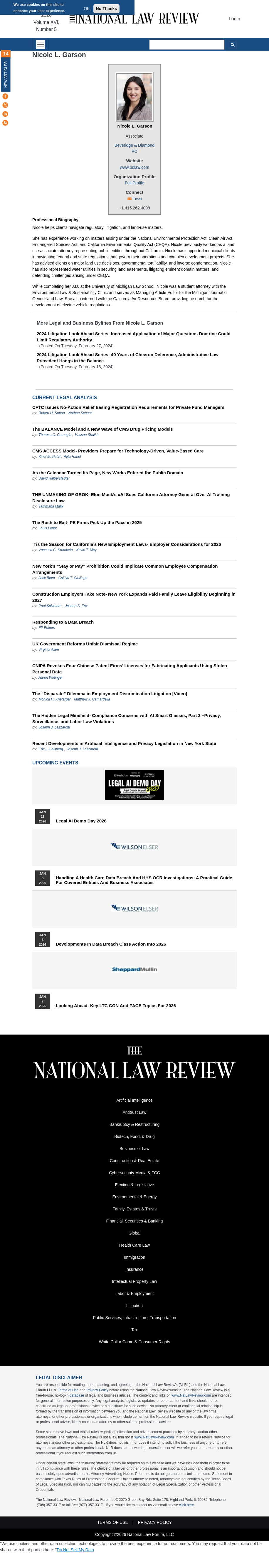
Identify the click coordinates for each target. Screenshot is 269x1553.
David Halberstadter (54, 478)
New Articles (6, 74)
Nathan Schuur (80, 413)
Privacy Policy (97, 1390)
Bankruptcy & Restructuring (134, 1124)
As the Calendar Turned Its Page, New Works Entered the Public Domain (107, 472)
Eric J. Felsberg (50, 749)
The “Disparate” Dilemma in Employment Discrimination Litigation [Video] (109, 693)
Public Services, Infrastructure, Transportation (134, 1317)
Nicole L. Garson (134, 125)
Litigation (134, 1305)
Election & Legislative (134, 1184)
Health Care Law (134, 1245)
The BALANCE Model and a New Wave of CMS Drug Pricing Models (102, 429)
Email (137, 199)
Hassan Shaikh (87, 435)
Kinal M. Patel (49, 457)
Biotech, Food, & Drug (134, 1136)
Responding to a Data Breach (63, 621)
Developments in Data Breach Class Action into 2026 (111, 944)
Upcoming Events (55, 762)
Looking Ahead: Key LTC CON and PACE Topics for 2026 (116, 1005)
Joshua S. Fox (76, 606)
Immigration (134, 1257)
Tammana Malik (50, 506)
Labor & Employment (134, 1293)
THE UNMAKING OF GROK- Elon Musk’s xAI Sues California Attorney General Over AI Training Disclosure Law (131, 497)
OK (87, 8)
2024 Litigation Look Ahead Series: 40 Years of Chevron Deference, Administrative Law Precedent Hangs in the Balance (127, 357)
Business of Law (134, 1148)
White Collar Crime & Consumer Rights (134, 1341)
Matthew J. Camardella (92, 699)
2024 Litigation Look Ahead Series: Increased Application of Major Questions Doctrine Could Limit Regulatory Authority (134, 336)
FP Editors (46, 628)
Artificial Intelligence (134, 1100)
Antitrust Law (135, 1112)
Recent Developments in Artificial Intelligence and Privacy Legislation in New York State (124, 743)
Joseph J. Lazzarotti (54, 727)
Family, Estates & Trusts (134, 1209)
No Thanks (106, 8)
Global (134, 1233)
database (77, 1395)
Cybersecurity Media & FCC (134, 1172)
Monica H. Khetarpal (54, 699)
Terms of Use (68, 1390)
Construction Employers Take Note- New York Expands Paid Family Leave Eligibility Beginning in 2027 (134, 597)
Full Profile (134, 183)
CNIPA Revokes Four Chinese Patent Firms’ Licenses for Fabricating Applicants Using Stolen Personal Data (129, 668)
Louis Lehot (47, 528)
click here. (187, 1505)
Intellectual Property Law (134, 1281)
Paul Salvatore (49, 606)
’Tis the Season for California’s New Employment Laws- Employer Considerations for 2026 (126, 544)
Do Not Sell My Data (75, 1549)
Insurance (134, 1269)
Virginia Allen (48, 649)
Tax (134, 1329)
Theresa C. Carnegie (54, 435)
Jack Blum (46, 578)
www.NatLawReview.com (191, 1395)
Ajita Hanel (72, 457)
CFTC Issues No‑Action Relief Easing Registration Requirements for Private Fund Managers (128, 407)
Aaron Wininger (50, 677)
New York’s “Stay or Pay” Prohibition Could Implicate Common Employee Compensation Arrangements (125, 569)
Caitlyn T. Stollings (72, 578)
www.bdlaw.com (134, 167)
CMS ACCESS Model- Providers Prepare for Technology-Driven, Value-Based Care (118, 450)
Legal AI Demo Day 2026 (81, 821)
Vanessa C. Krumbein (55, 550)
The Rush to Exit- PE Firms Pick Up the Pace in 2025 (87, 522)
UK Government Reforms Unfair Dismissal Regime (85, 643)
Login (234, 18)
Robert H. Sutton (51, 413)
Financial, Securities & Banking (134, 1221)
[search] (187, 44)
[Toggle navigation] (40, 44)
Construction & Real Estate (134, 1160)
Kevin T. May (86, 550)
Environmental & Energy (134, 1197)
